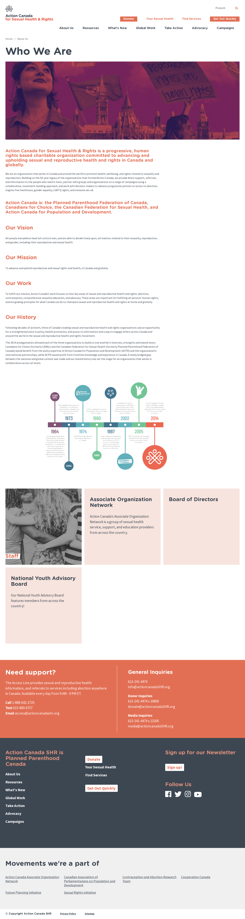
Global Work (145, 28)
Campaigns (225, 28)
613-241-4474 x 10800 (143, 701)
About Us (66, 28)
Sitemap (91, 911)
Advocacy (200, 28)
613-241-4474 (137, 681)
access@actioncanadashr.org (37, 713)
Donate (129, 19)
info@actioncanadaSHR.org (149, 687)
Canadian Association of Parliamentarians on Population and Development (91, 876)
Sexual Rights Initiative (83, 889)
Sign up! (174, 767)
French (220, 8)
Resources (91, 28)
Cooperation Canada (198, 870)
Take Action (173, 28)
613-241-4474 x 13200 (143, 721)
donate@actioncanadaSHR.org (151, 706)
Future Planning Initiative (27, 889)
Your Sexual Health (159, 19)
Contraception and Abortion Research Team (146, 873)
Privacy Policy (68, 911)
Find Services (191, 19)
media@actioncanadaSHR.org (150, 726)
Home (9, 38)
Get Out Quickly (224, 19)
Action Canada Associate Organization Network (26, 873)
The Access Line (17, 682)
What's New (117, 28)
